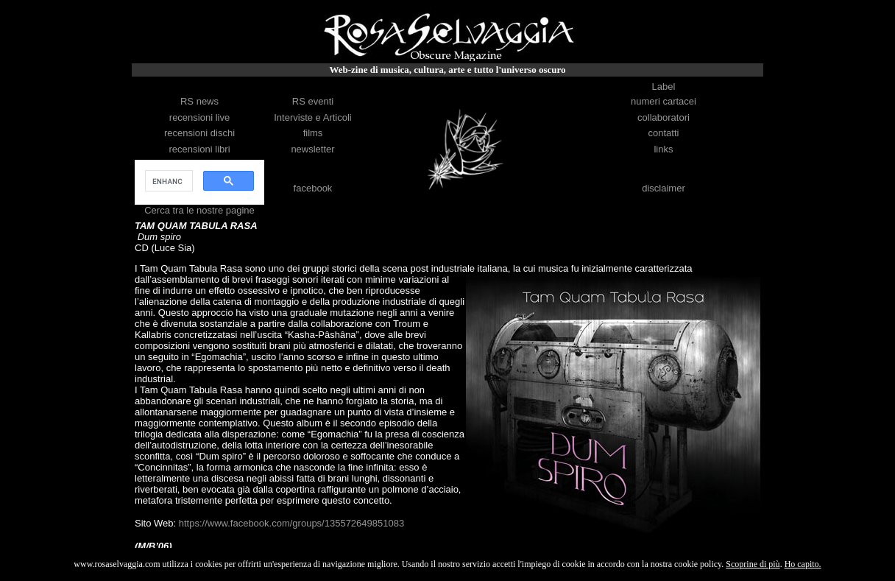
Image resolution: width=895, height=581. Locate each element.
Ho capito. (803, 564)
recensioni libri (199, 149)
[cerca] (167, 181)
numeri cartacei (663, 101)
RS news (199, 101)
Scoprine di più (752, 564)
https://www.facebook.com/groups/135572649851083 (291, 523)
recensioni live (199, 117)
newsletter (312, 149)
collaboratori (663, 117)
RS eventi (312, 101)
